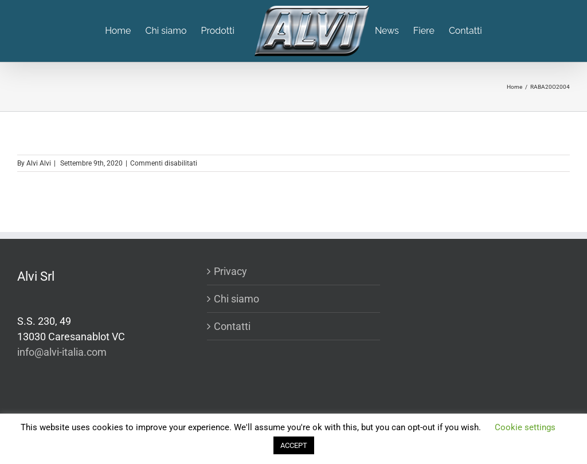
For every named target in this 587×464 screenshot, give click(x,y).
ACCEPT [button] (293, 445)
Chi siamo (236, 299)
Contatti (232, 326)
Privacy (230, 271)
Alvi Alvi (38, 163)
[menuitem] (125, 31)
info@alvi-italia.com (62, 352)
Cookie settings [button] (525, 427)
